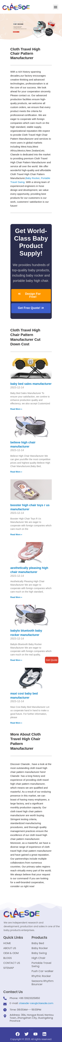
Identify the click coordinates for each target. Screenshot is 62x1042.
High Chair (38, 958)
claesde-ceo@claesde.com (36, 1003)
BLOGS (7, 958)
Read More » (16, 409)
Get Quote (51, 660)
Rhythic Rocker (41, 976)
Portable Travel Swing (41, 964)
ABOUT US (9, 948)
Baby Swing (39, 953)
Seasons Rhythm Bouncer (43, 982)
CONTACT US (11, 963)
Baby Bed (38, 943)
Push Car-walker (42, 971)
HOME (7, 943)
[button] (55, 7)
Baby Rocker (32, 178)
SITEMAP (8, 968)
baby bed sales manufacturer (31, 383)
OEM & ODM (11, 953)
